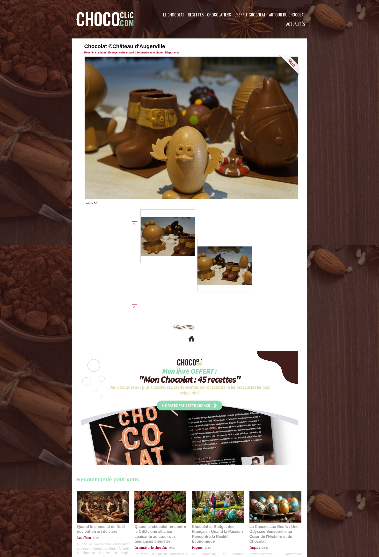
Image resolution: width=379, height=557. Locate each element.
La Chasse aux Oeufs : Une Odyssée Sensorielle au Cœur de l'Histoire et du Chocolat (273, 448)
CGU (141, 527)
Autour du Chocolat (287, 15)
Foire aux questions (264, 527)
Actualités (295, 24)
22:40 (263, 459)
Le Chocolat (173, 15)
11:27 (93, 454)
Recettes (196, 15)
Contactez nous (91, 527)
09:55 (168, 459)
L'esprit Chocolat (250, 15)
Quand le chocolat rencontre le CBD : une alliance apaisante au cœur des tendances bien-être (160, 448)
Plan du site (203, 527)
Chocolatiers (219, 15)
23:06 (206, 464)
